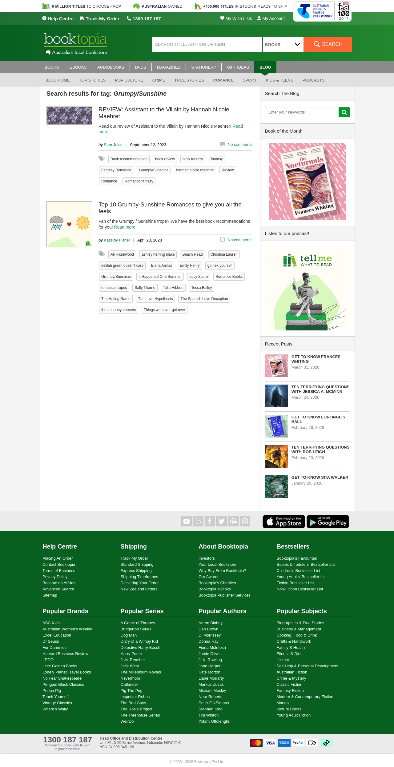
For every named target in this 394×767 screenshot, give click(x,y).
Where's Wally (55, 709)
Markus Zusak (211, 684)
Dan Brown (208, 629)
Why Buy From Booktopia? (222, 570)
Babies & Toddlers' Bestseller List (306, 564)
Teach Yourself (55, 696)
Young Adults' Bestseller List (302, 576)
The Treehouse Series (140, 715)
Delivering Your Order (140, 583)
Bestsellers (293, 546)
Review (228, 170)
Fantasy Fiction (290, 690)
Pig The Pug (132, 690)
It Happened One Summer (160, 276)
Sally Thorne (145, 288)
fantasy (217, 159)
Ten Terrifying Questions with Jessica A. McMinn (320, 389)
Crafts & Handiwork (294, 641)
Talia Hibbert (173, 288)
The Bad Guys (133, 703)
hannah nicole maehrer (195, 170)
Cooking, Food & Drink (297, 635)
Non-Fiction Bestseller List (300, 589)
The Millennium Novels (141, 672)
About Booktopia (223, 546)
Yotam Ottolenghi (214, 721)
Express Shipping (136, 570)
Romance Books (229, 276)
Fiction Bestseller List (296, 583)
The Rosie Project (136, 709)
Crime (158, 80)
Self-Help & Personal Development (308, 666)
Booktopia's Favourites (297, 558)
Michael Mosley (212, 690)
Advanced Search (58, 589)
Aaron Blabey (211, 623)
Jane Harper (210, 666)
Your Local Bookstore (217, 564)
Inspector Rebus (135, 696)
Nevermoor (130, 678)
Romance (223, 80)
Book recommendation (129, 159)
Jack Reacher (133, 659)
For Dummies (54, 647)
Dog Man (129, 635)
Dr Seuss (50, 641)
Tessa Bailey (201, 288)
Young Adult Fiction (294, 715)
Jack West (130, 666)
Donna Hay (209, 641)
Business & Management (299, 629)
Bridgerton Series (136, 629)
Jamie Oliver (210, 653)
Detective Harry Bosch (140, 647)
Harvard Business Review (65, 653)
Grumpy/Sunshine (153, 170)
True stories (189, 80)
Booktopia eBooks (215, 589)
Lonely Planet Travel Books (66, 672)
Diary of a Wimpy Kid (139, 641)
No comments (240, 144)
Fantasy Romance (116, 170)
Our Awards (209, 576)
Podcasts (314, 80)
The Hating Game (116, 299)
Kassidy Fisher (117, 240)
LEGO (48, 659)
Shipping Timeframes (139, 576)
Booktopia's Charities (217, 583)
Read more (124, 227)
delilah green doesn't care (122, 265)
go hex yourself (219, 265)
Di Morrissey (210, 635)
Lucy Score (198, 276)
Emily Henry (190, 265)
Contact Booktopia (58, 564)
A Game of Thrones (138, 623)
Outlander (129, 684)
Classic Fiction (290, 684)
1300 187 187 (144, 18)
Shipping (134, 546)
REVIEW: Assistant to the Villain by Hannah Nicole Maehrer (163, 112)
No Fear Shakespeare (62, 678)
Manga (283, 703)
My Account (271, 18)
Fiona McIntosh (212, 647)
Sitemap (49, 595)
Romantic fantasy (139, 181)
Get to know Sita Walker (319, 477)
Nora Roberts (210, 696)
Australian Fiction (292, 672)
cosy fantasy (193, 159)
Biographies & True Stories (300, 623)
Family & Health (291, 647)
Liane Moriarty (211, 678)
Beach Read (192, 254)
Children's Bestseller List (298, 570)
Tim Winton (209, 715)
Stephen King (211, 709)
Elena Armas (161, 265)
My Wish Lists (236, 18)
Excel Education (56, 635)
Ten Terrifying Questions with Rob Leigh (320, 449)
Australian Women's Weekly (67, 629)
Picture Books (289, 709)
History (283, 659)
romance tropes (114, 288)
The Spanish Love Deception (204, 299)
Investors (207, 558)
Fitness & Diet (289, 653)
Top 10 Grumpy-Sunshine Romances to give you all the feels (170, 207)
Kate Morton (209, 672)
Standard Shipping (137, 564)
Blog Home (58, 80)
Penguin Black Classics (63, 684)
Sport (250, 80)
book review (165, 159)
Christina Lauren (224, 254)
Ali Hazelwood (122, 254)
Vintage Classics (57, 703)
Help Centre (58, 18)
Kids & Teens (279, 80)
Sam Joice (113, 144)
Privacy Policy (54, 576)
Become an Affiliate (59, 583)
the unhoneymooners (118, 310)
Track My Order (99, 18)
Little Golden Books (59, 666)
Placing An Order (57, 558)
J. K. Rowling (210, 659)
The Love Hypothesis (155, 299)
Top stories (92, 80)
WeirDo (127, 721)
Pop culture (129, 80)
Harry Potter (131, 653)
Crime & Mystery (291, 678)
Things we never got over (164, 310)
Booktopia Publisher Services (225, 595)
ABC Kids (51, 623)
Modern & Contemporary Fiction (305, 696)
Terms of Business (58, 570)
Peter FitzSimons (214, 703)
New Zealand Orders (139, 589)
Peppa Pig (51, 690)
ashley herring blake (158, 254)
